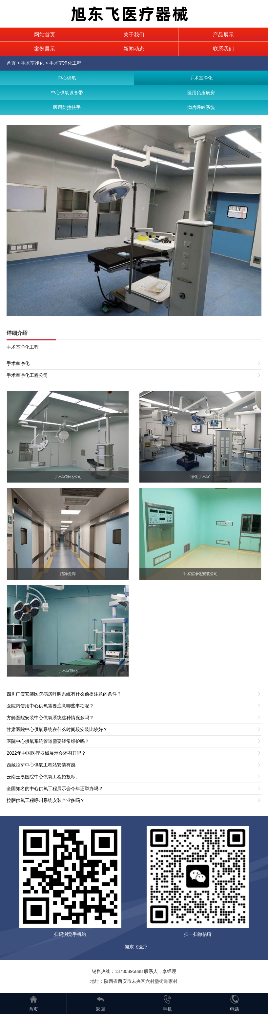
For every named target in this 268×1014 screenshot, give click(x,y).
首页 (11, 63)
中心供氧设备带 (67, 92)
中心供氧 (67, 77)
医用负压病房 (201, 92)
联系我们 (223, 49)
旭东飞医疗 (136, 946)
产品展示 (223, 34)
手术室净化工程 (65, 63)
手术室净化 (32, 63)
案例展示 (44, 49)
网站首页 (44, 34)
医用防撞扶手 (67, 107)
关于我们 (133, 34)
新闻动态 (133, 49)
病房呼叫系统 (201, 107)
